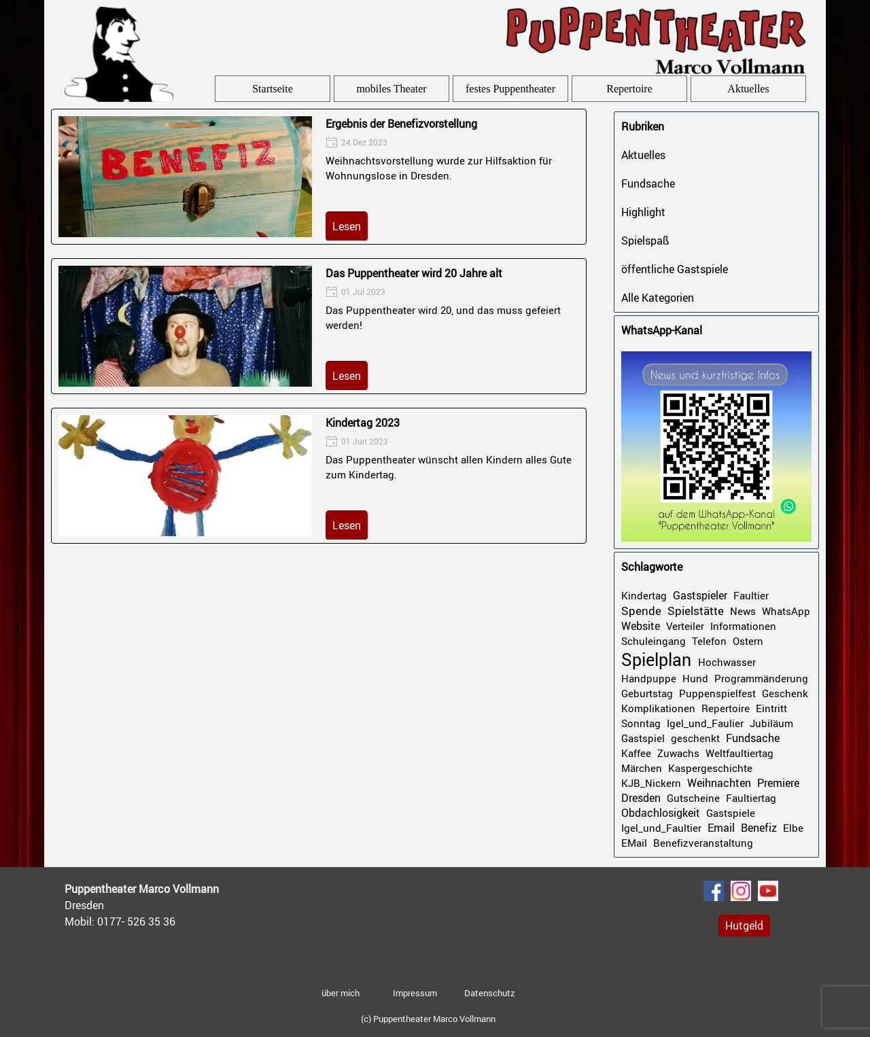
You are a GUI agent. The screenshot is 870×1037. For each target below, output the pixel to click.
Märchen (641, 768)
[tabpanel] (166, 905)
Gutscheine (693, 798)
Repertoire (629, 88)
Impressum (415, 993)
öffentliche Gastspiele (674, 269)
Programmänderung (761, 678)
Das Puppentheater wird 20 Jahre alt (414, 273)
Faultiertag (751, 798)
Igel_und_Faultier (661, 827)
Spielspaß (645, 240)
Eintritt (771, 708)
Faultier (751, 595)
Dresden (641, 797)
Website (640, 625)
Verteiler (685, 626)
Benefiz (759, 827)
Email (721, 827)
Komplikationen (658, 708)
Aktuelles (748, 88)
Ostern (748, 641)
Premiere (778, 782)
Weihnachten (719, 782)
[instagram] (741, 891)
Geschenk (785, 693)
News (743, 611)
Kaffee (636, 753)
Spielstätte (695, 610)
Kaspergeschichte (710, 768)
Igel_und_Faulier (705, 723)
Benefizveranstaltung (703, 842)
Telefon (709, 641)
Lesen (346, 226)
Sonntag (641, 723)
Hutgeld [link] (744, 925)
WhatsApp (786, 611)
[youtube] (768, 891)
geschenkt (695, 738)
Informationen (743, 626)
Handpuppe (648, 678)
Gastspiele (730, 813)
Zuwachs (678, 753)
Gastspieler (700, 595)
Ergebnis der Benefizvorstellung (401, 123)
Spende (641, 610)
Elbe (793, 827)
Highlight (643, 212)
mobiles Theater (391, 88)
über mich (340, 993)
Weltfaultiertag (739, 753)
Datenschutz (489, 993)
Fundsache (648, 183)
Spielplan (656, 659)
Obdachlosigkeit (660, 812)
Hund (695, 678)
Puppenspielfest (717, 693)
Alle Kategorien (657, 297)
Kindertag (644, 595)
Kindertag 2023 (363, 422)
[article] (319, 177)
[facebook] (713, 891)
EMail (634, 842)
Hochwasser (727, 662)
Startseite (272, 88)
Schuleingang (653, 641)
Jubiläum (771, 723)
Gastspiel (643, 738)
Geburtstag (647, 693)
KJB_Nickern (651, 783)
